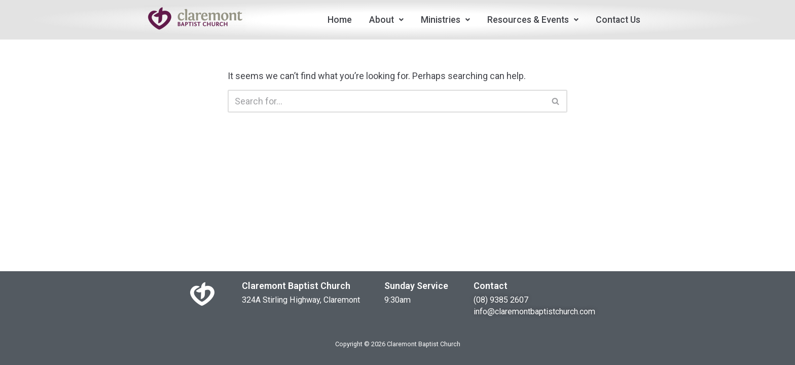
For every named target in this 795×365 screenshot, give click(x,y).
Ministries (445, 20)
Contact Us (618, 20)
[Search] (386, 101)
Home (340, 20)
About (386, 20)
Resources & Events (533, 20)
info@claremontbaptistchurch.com (534, 311)
